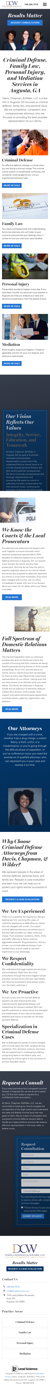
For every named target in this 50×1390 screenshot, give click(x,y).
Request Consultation (25, 22)
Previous (4, 799)
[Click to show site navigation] (44, 4)
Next (45, 799)
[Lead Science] (24, 1368)
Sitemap (39, 1373)
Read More (11, 597)
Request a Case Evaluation (22, 899)
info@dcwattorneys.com (18, 1291)
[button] (31, 4)
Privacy (8, 1376)
